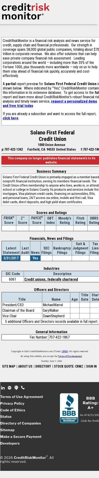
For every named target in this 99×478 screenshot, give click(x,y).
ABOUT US (25, 366)
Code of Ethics (12, 410)
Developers (10, 443)
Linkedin (3, 388)
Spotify (10, 388)
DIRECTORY (43, 366)
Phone (23, 388)
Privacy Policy (12, 403)
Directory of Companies (20, 423)
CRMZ (65, 351)
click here (10, 118)
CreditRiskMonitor (30, 457)
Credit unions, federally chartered (51, 279)
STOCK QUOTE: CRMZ (68, 366)
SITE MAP (8, 366)
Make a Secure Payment (21, 437)
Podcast (16, 388)
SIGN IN (91, 366)
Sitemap (7, 430)
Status (6, 417)
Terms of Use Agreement (70, 356)
